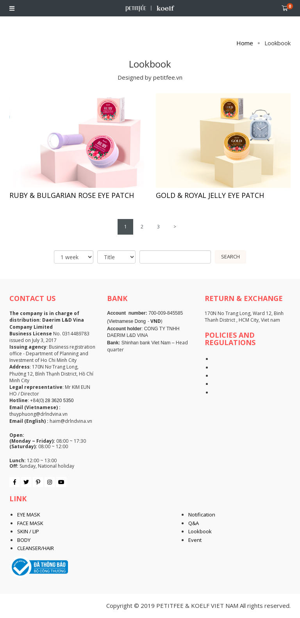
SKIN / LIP (28, 531)
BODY (23, 539)
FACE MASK (30, 523)
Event (195, 539)
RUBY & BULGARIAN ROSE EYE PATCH (71, 195)
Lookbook (200, 531)
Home (244, 43)
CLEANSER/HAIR (35, 548)
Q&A (193, 523)
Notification (201, 514)
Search (230, 256)
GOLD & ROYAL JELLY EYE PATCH (210, 195)
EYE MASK (28, 514)
